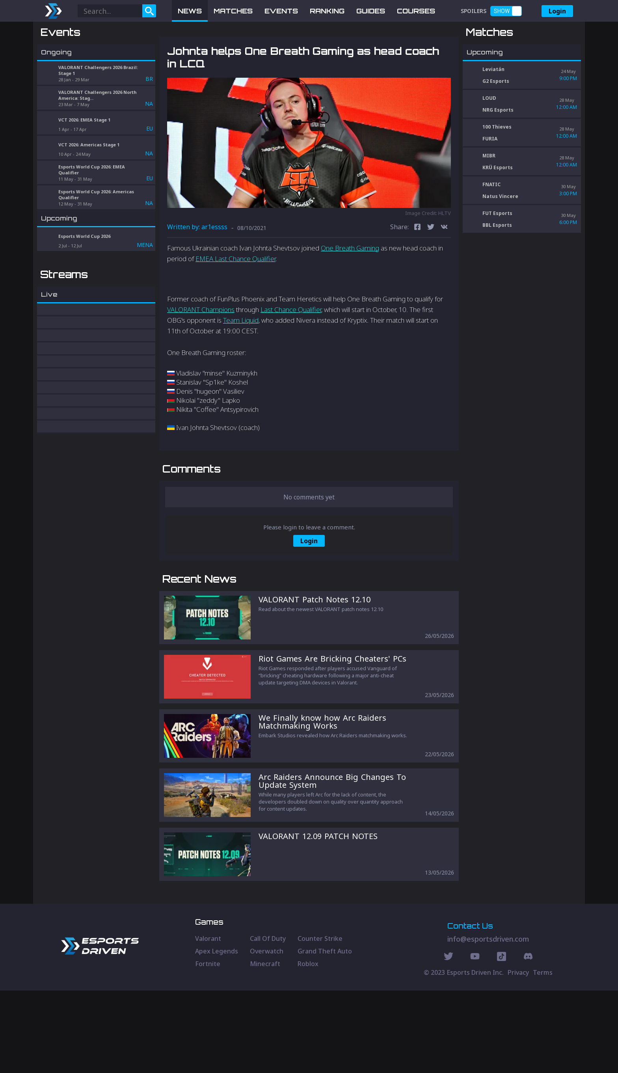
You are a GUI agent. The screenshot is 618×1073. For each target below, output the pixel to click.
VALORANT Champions (201, 350)
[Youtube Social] (475, 1040)
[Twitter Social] (448, 1040)
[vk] (444, 268)
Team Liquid (241, 361)
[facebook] (417, 268)
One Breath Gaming (350, 288)
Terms (543, 1055)
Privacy (518, 1055)
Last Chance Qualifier (291, 350)
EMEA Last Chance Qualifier (235, 300)
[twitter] (430, 268)
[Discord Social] (501, 1040)
